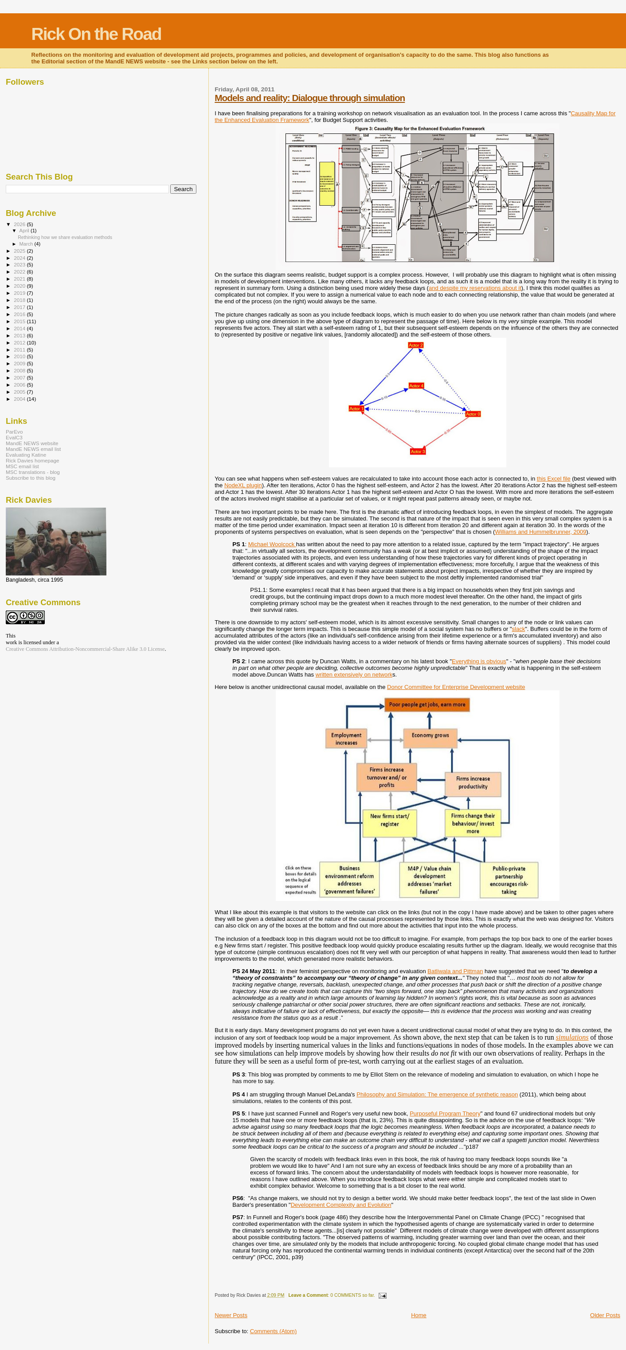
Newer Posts (231, 1315)
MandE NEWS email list (33, 449)
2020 (20, 286)
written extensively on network (354, 674)
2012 (20, 342)
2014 (20, 328)
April (25, 230)
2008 (20, 370)
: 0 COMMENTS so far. (332, 1295)
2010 (20, 356)
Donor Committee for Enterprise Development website (456, 687)
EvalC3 (14, 437)
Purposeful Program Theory (445, 1113)
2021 (20, 279)
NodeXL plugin (243, 485)
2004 (20, 399)
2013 (20, 335)
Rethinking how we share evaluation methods (65, 237)
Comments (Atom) (273, 1331)
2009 (20, 363)
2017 (20, 307)
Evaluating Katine (26, 455)
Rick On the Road (96, 33)
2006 (20, 384)
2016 (20, 314)
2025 (20, 251)
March (27, 244)
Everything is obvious (479, 661)
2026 (20, 224)
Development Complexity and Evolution (341, 1204)
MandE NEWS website (32, 443)
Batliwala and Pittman (455, 971)
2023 (20, 264)
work (11, 642)
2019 (20, 293)
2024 (20, 258)
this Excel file (554, 478)
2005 (20, 392)
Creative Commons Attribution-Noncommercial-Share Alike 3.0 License (85, 649)
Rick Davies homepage (32, 460)
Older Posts (605, 1315)
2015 (20, 321)
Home (418, 1315)
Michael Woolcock (272, 544)
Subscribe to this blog (30, 478)
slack (518, 629)
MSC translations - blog (33, 472)
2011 (20, 349)
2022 (20, 271)
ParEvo (14, 431)
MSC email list (22, 466)
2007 (20, 377)
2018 (20, 300)
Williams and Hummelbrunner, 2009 (540, 531)
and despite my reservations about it (475, 288)
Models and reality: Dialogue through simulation (310, 98)
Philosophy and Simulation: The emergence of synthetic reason (437, 1094)
